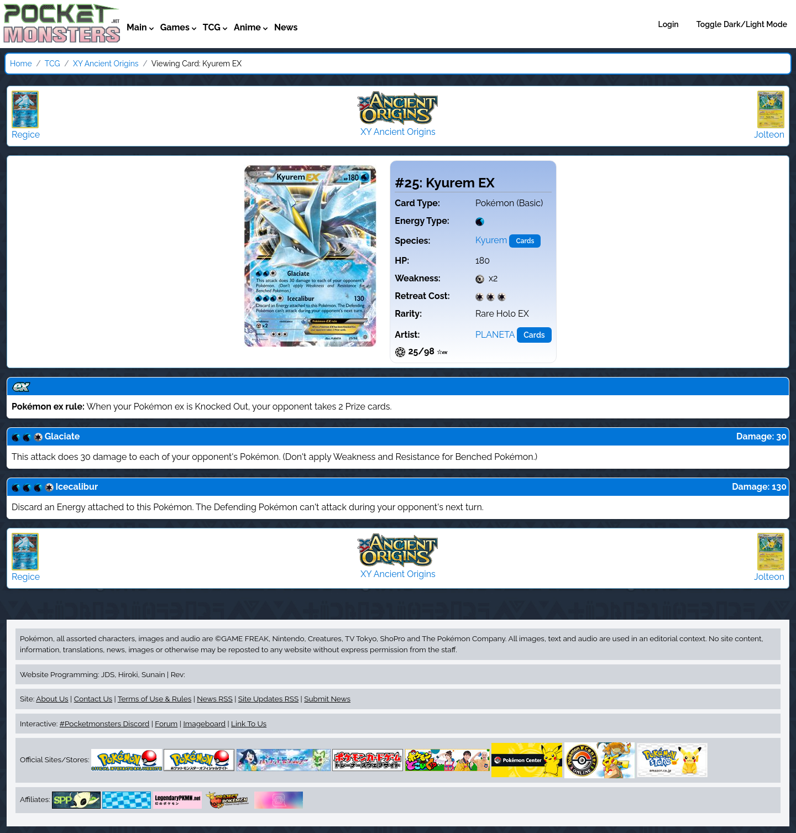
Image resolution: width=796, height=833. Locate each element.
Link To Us (248, 723)
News (286, 27)
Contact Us (93, 698)
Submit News (327, 698)
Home (21, 63)
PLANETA (495, 334)
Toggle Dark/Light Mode (741, 24)
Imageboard (204, 723)
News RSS (214, 698)
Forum (166, 723)
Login (668, 24)
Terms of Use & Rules (154, 698)
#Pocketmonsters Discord (104, 723)
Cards (525, 241)
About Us (52, 698)
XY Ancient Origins (106, 63)
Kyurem (491, 240)
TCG (52, 63)
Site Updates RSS (268, 698)
